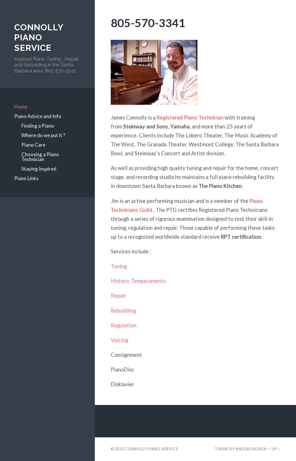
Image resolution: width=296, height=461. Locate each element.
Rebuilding (123, 310)
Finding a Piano (37, 126)
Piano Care (33, 145)
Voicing (119, 340)
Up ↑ (276, 449)
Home (20, 107)
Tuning (119, 266)
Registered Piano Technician (190, 117)
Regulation (123, 325)
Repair (119, 295)
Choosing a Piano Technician (40, 156)
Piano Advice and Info (37, 116)
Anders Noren (251, 449)
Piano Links (26, 178)
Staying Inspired (38, 169)
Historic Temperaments (138, 281)
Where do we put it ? (43, 135)
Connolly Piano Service (38, 37)
